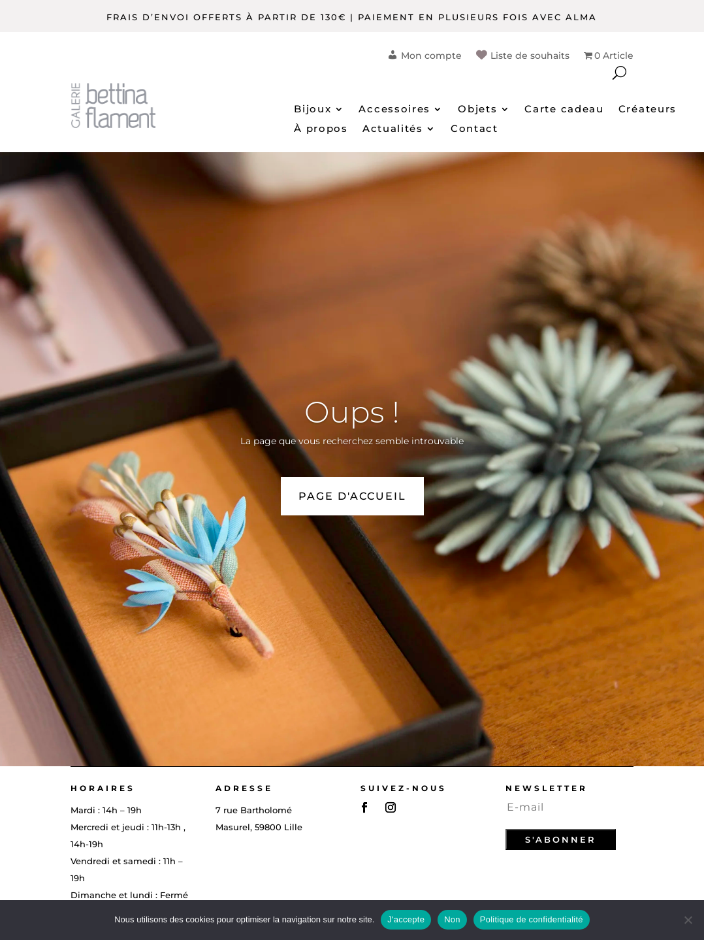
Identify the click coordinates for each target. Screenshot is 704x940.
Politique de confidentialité (531, 919)
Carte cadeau (563, 110)
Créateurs (647, 110)
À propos (321, 129)
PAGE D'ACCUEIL (352, 496)
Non (452, 919)
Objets (477, 110)
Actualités (392, 129)
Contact (474, 129)
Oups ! (352, 411)
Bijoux (312, 110)
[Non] (687, 919)
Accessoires (394, 110)
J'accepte (405, 919)
